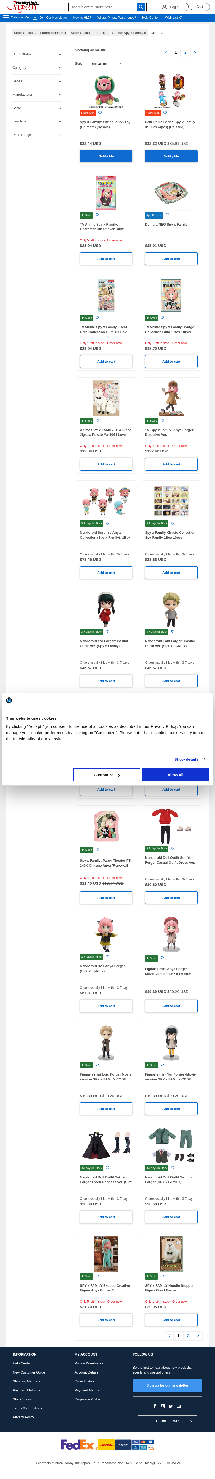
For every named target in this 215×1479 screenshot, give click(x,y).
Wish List (173, 18)
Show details (186, 759)
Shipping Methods (26, 1381)
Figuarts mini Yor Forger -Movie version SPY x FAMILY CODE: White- (170, 1079)
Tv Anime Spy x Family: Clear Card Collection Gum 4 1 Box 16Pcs (103, 332)
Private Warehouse (89, 1363)
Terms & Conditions (27, 1408)
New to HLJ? (82, 18)
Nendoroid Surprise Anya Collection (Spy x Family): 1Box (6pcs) (105, 537)
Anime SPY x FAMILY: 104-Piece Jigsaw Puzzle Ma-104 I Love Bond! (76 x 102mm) (105, 435)
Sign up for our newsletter (167, 1385)
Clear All (157, 33)
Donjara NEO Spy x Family (166, 224)
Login (174, 7)
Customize (107, 775)
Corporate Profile (87, 1399)
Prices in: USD (167, 1421)
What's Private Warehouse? (116, 18)
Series (17, 81)
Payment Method (87, 1390)
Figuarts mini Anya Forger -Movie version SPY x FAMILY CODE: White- (168, 973)
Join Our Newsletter (53, 18)
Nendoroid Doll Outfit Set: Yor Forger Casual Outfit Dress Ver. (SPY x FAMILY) (170, 862)
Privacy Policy (23, 1417)
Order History (85, 1381)
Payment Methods (26, 1390)
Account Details (86, 1372)
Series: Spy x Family (129, 33)
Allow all (176, 775)
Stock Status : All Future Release (40, 33)
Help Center (150, 18)
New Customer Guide (29, 1372)
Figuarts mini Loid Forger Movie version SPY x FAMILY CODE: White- (105, 1079)
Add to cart (106, 259)
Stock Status (22, 1399)
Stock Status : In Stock (90, 33)
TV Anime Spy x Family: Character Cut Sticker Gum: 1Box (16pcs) (102, 229)
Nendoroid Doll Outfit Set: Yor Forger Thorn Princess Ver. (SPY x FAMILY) (106, 1182)
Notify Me (106, 156)
